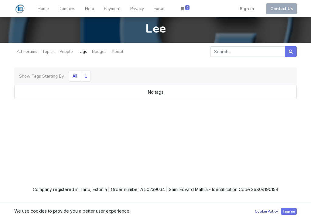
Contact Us (281, 9)
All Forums (27, 51)
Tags (82, 51)
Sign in (247, 9)
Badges (99, 51)
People (66, 51)
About (117, 51)
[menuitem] (43, 8)
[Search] (291, 51)
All (75, 75)
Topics (48, 51)
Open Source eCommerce (270, 210)
